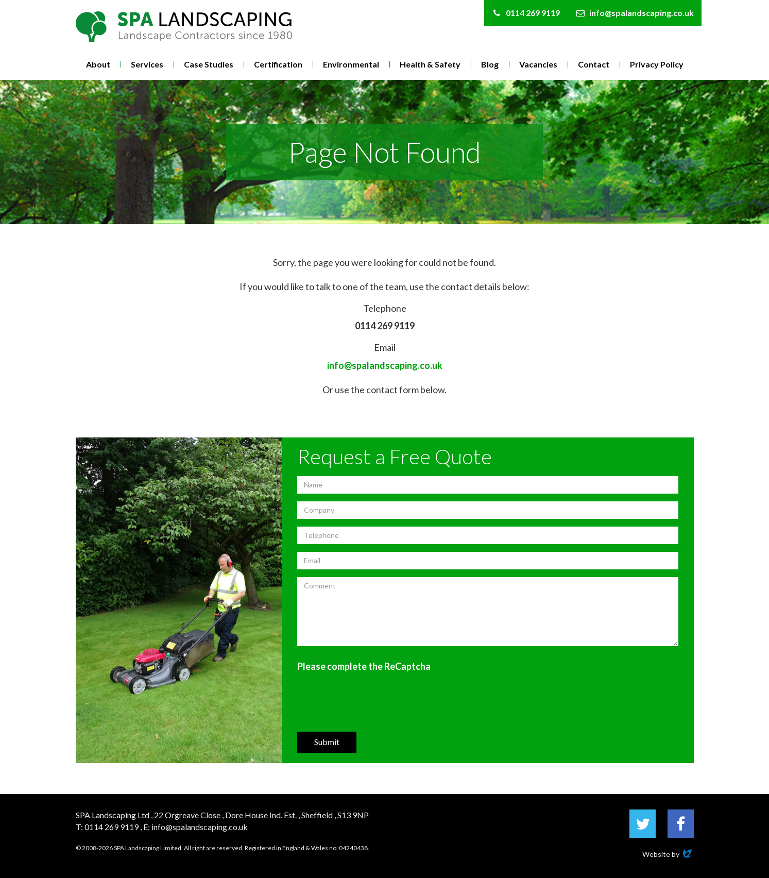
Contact (593, 64)
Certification (278, 64)
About (98, 64)
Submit (326, 742)
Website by (668, 854)
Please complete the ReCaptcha (364, 666)
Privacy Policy (656, 64)
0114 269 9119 (385, 325)
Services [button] (147, 64)
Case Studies (208, 64)
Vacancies (538, 64)
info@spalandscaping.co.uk (384, 365)
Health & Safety (430, 64)
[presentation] (375, 701)
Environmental (351, 64)
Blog (490, 64)
